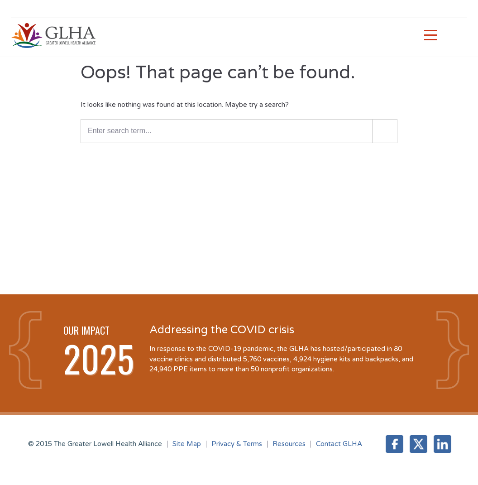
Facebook (394, 444)
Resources (289, 444)
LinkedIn (442, 444)
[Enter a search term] (239, 131)
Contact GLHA (339, 444)
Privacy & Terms (236, 444)
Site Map (186, 444)
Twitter (418, 444)
